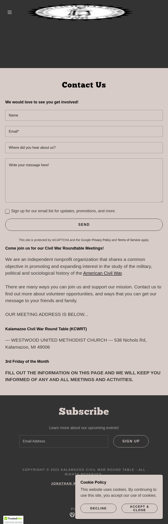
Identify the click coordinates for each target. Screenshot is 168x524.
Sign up (131, 441)
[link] (80, 12)
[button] (9, 12)
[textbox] (84, 115)
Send (84, 224)
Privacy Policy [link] (101, 240)
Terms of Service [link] (128, 240)
